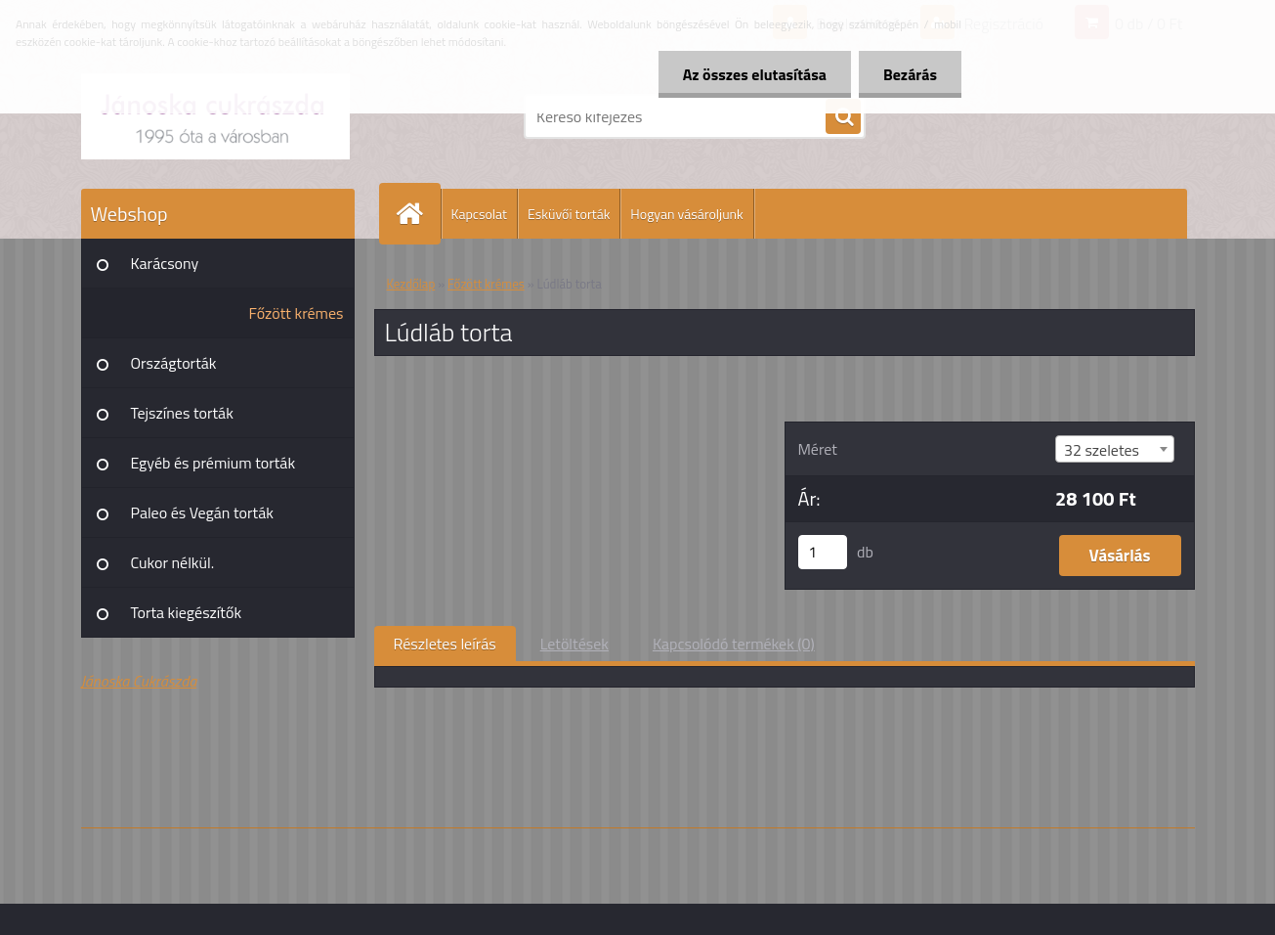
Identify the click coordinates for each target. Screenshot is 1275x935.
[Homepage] (418, 214)
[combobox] (1114, 449)
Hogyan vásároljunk (686, 213)
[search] (843, 117)
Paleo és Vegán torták (202, 512)
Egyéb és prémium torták (213, 462)
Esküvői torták (569, 213)
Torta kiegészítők (186, 612)
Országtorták (174, 363)
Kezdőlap (411, 283)
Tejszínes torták (182, 412)
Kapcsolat (479, 213)
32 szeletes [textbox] (1101, 450)
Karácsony (165, 263)
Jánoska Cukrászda (139, 680)
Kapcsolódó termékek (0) (734, 643)
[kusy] (822, 552)
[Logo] (215, 116)
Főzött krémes (296, 313)
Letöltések (574, 643)
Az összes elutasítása (755, 74)
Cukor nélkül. (173, 562)
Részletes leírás (445, 643)
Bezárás (910, 74)
